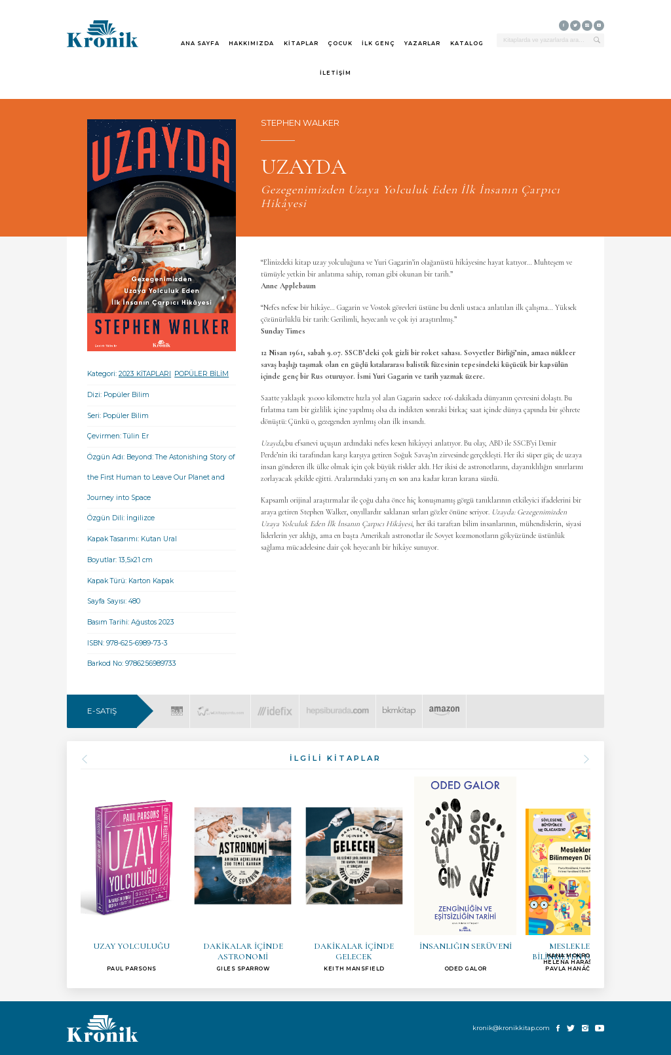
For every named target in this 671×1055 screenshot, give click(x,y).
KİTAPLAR (301, 43)
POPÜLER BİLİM (201, 374)
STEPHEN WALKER (300, 123)
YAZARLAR (422, 43)
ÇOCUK (340, 43)
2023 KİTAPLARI (145, 374)
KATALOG (467, 43)
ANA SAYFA (200, 43)
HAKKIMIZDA (251, 43)
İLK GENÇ (378, 43)
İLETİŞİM (335, 72)
